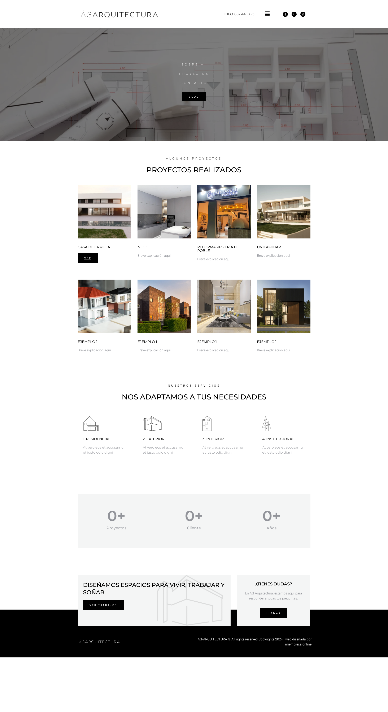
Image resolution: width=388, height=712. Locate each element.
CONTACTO (194, 83)
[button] (267, 14)
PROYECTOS (194, 74)
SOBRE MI (194, 64)
